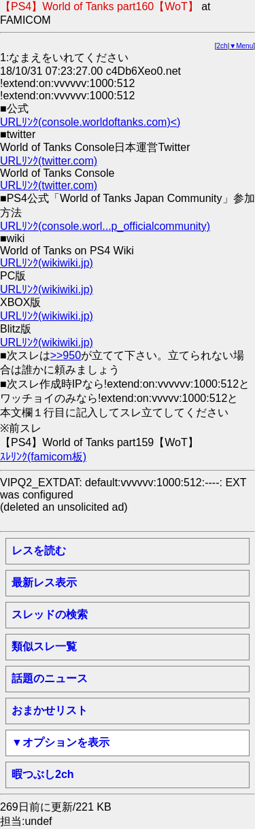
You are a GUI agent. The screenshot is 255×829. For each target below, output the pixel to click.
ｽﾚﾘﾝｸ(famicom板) (43, 456)
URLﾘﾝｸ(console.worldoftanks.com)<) (90, 122)
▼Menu (241, 46)
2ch (222, 46)
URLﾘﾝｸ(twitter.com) (48, 161)
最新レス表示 (44, 582)
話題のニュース (50, 678)
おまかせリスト (50, 710)
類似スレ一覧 (44, 646)
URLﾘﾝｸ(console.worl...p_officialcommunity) (105, 226)
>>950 (65, 355)
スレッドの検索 (50, 614)
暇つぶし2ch (43, 774)
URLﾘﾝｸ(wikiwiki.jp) (46, 263)
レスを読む (39, 550)
